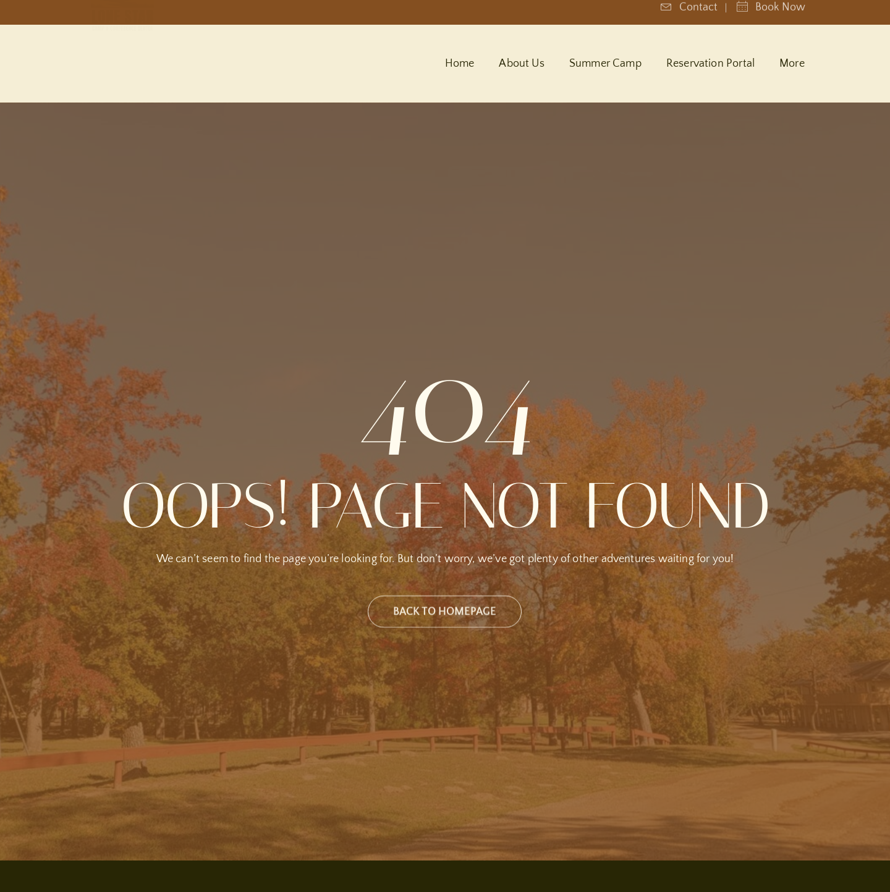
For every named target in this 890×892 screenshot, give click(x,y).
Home (460, 63)
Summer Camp (605, 63)
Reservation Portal (710, 63)
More (792, 63)
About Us (521, 63)
